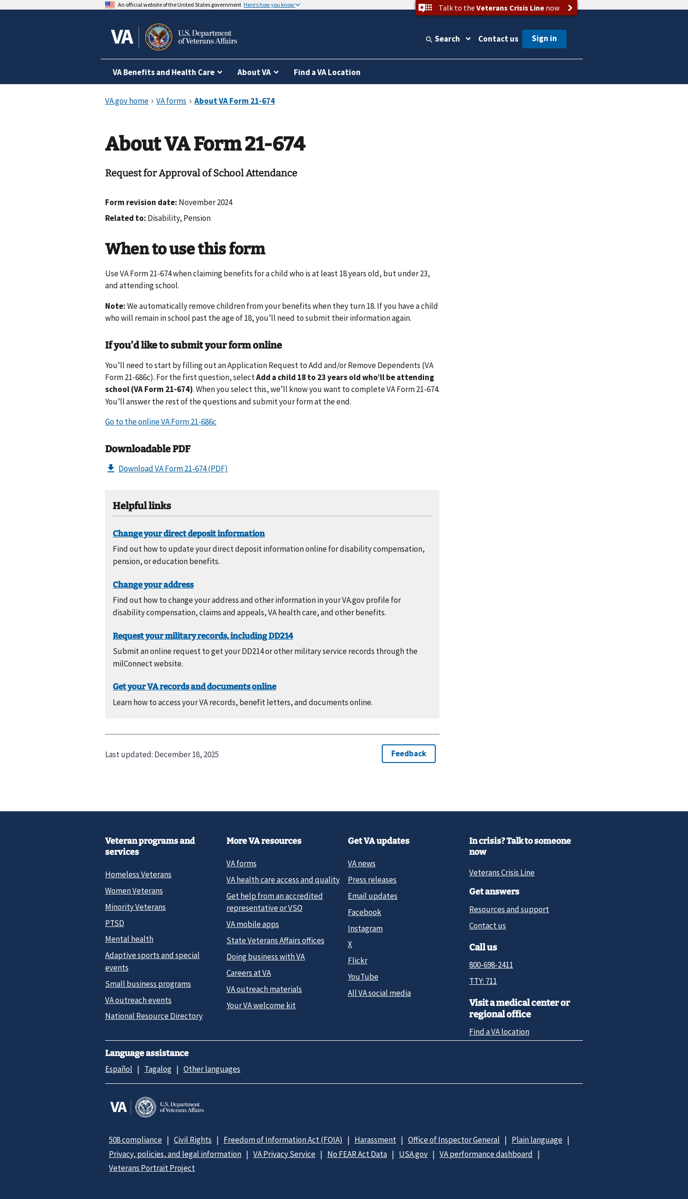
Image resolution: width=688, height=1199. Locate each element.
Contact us (498, 38)
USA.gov (413, 1154)
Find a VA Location (327, 72)
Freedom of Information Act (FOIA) (283, 1139)
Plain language (537, 1139)
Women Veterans (134, 890)
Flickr (357, 960)
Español (118, 1069)
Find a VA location (499, 1031)
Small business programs (148, 984)
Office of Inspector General (454, 1139)
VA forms (241, 863)
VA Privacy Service (284, 1154)
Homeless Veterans (138, 874)
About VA (254, 72)
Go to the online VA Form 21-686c (160, 421)
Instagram (365, 928)
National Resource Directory (154, 1016)
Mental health (129, 939)
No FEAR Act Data (357, 1154)
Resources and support (509, 909)
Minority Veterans (135, 907)
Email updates (373, 896)
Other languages (211, 1069)
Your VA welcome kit (261, 1005)
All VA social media (379, 993)
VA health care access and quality (283, 879)
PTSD (114, 923)
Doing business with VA (265, 956)
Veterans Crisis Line (502, 872)
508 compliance (135, 1139)
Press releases (372, 879)
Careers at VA (248, 973)
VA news (362, 863)
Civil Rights (193, 1139)
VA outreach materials (264, 989)
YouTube (363, 976)
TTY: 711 (483, 981)
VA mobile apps (252, 924)
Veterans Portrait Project (152, 1168)
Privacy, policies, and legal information (175, 1154)
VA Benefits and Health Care (164, 72)
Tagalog (158, 1069)
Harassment (375, 1139)
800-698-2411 (491, 964)
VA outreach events (138, 1000)
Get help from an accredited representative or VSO (274, 902)
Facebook (364, 912)
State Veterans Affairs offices (275, 940)
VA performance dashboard (486, 1154)
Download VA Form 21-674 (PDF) (166, 468)
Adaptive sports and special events (152, 961)
